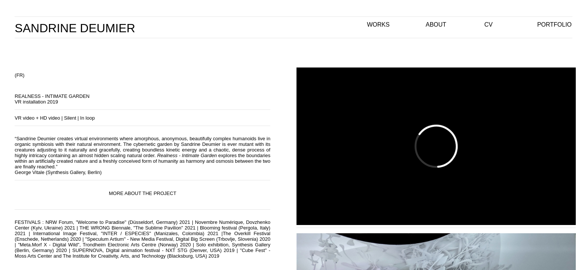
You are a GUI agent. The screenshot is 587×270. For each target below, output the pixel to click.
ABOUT (436, 24)
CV (488, 24)
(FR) (19, 75)
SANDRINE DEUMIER (75, 28)
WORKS (378, 24)
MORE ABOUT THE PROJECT (142, 193)
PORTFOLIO (554, 24)
